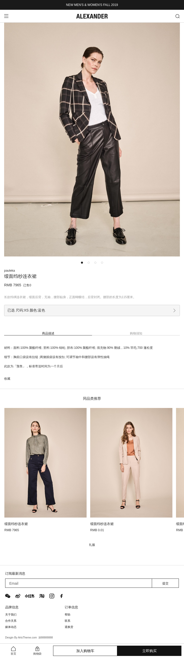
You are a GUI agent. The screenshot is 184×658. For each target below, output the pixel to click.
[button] (82, 262)
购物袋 (37, 653)
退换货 (69, 626)
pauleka (9, 270)
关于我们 (10, 614)
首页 (13, 653)
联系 (67, 620)
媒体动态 (10, 626)
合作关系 (10, 620)
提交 (165, 583)
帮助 (67, 614)
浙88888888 (45, 637)
